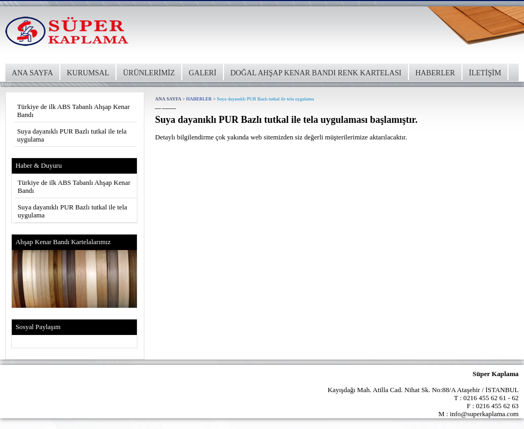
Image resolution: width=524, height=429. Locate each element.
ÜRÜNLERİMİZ (149, 72)
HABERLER (435, 72)
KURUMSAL (88, 72)
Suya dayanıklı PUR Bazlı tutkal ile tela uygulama (72, 135)
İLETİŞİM (485, 72)
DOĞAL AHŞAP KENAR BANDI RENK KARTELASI (316, 72)
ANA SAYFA (32, 72)
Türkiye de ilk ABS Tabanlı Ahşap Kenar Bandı (73, 111)
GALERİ (203, 72)
